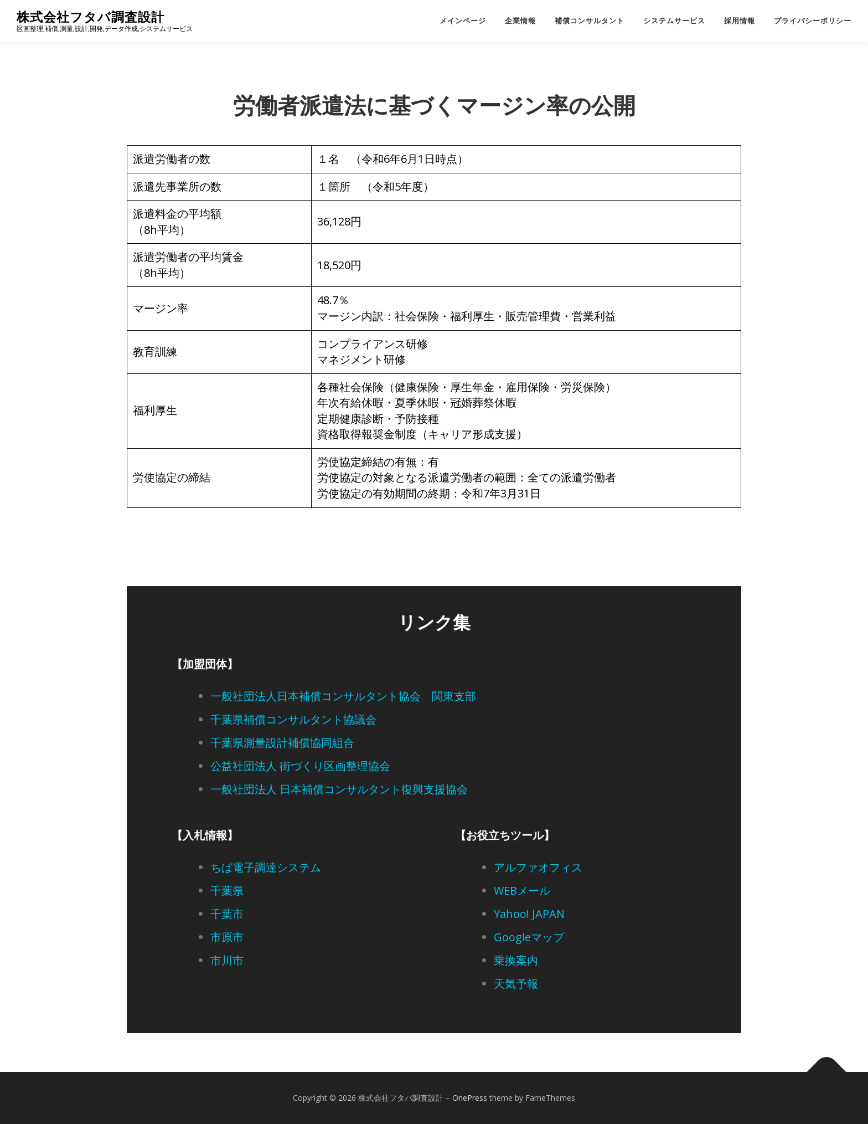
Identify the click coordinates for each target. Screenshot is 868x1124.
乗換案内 (516, 960)
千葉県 (227, 890)
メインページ (463, 21)
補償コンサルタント (589, 21)
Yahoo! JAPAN (529, 913)
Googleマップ (529, 937)
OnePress (469, 1097)
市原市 (227, 937)
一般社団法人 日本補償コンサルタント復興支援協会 (339, 789)
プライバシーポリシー (812, 21)
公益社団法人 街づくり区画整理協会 (300, 765)
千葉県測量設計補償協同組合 (282, 742)
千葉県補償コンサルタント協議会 (293, 719)
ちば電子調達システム (265, 867)
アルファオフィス (538, 867)
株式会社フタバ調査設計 (90, 16)
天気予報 (516, 983)
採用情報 (739, 21)
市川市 (227, 960)
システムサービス (674, 21)
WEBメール (522, 890)
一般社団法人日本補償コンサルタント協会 (315, 696)
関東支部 (454, 696)
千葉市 (227, 913)
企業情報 (520, 21)
